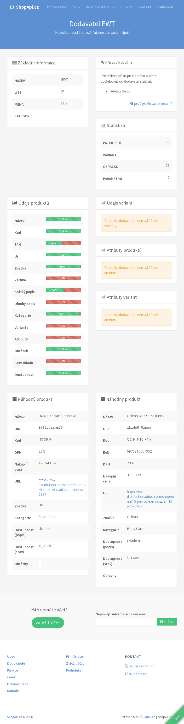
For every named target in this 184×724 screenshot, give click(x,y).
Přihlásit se (74, 656)
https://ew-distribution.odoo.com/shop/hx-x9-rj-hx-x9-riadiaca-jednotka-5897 (63, 487)
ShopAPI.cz (14, 717)
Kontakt (13, 691)
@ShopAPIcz (138, 674)
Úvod (11, 656)
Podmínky (73, 670)
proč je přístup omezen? (151, 103)
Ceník (11, 677)
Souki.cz (149, 717)
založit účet (48, 623)
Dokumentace (97, 7)
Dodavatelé (16, 663)
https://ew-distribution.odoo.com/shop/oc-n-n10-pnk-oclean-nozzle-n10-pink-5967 (151, 498)
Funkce (12, 670)
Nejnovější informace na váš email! (122, 614)
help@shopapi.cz (141, 666)
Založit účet (75, 663)
